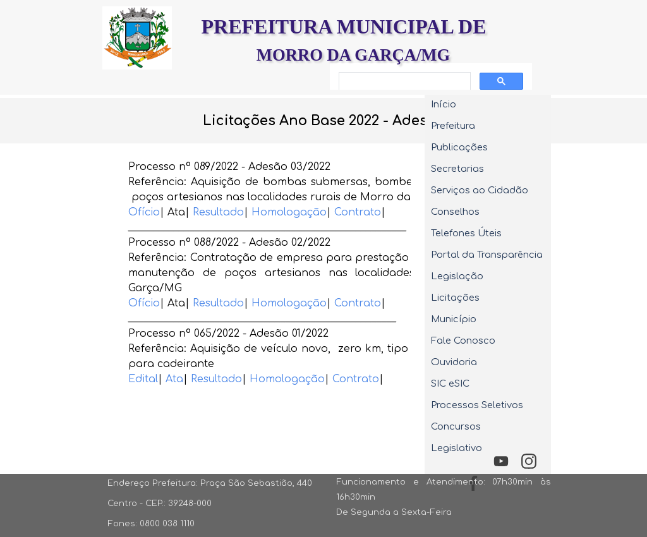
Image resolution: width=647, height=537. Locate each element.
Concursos (456, 426)
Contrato (357, 212)
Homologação (289, 212)
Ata (174, 379)
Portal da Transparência (487, 255)
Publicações (459, 147)
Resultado (218, 212)
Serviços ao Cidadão (479, 190)
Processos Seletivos (477, 405)
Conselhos (455, 212)
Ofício (144, 212)
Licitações (455, 298)
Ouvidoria (454, 362)
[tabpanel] (323, 121)
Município (453, 319)
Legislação (457, 276)
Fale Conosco (463, 340)
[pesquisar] (403, 81)
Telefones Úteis (466, 233)
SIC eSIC (450, 383)
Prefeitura (453, 126)
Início (443, 104)
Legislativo (456, 448)
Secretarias (457, 169)
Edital (143, 379)
